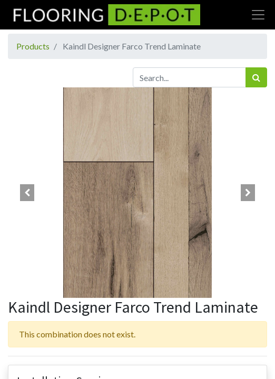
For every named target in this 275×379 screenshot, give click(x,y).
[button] (27, 192)
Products (33, 46)
